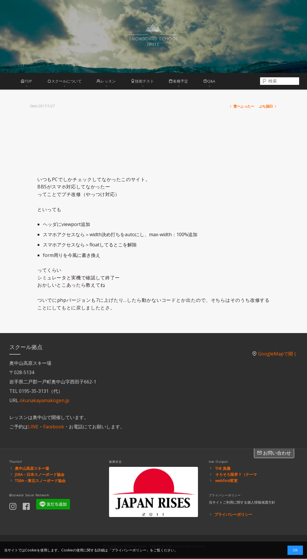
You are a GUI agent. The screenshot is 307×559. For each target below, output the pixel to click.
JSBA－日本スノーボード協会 (39, 475)
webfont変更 (226, 481)
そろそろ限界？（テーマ (236, 475)
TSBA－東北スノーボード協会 (40, 481)
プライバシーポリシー (233, 515)
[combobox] (273, 82)
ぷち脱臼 (268, 107)
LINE (33, 427)
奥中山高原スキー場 (32, 469)
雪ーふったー (241, 107)
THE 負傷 (222, 469)
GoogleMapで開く (278, 354)
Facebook (53, 427)
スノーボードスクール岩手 (153, 36)
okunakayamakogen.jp (44, 401)
